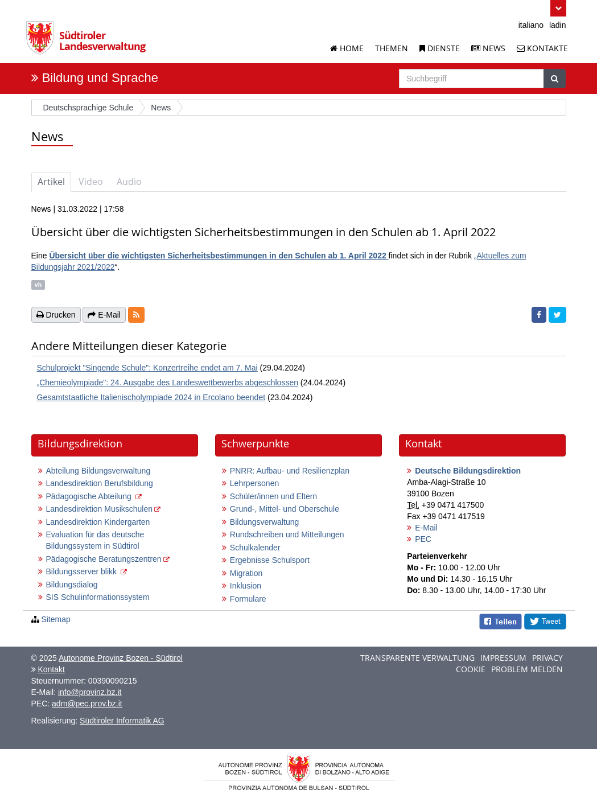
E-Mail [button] (104, 314)
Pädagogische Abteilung (90, 496)
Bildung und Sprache (100, 78)
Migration (246, 573)
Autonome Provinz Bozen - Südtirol (121, 658)
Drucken (56, 314)
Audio (129, 181)
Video (91, 181)
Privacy (547, 657)
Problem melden (527, 669)
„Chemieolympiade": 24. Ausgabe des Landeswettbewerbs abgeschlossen (167, 382)
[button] (558, 8)
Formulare (248, 598)
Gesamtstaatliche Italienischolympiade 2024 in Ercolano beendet (151, 397)
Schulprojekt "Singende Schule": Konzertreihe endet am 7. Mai (147, 367)
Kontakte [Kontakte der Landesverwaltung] (542, 48)
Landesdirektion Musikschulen (99, 508)
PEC (423, 539)
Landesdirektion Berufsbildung (99, 483)
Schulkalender (255, 547)
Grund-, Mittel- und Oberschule (284, 508)
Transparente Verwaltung (417, 657)
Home (347, 48)
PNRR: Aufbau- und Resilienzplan (289, 470)
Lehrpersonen (254, 483)
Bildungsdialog (72, 584)
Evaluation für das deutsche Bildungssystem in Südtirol (95, 540)
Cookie (470, 669)
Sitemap (55, 619)
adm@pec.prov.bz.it (87, 703)
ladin (557, 25)
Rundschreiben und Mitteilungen (287, 534)
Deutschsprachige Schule (88, 107)
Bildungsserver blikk (82, 571)
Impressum (503, 657)
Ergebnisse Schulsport (270, 560)
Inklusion (245, 585)
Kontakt (51, 669)
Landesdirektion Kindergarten (98, 521)
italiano (531, 25)
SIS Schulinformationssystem (98, 597)
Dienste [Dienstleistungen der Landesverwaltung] (439, 48)
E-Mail (426, 527)
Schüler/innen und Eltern (273, 496)
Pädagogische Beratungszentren (104, 558)
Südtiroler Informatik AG (122, 720)
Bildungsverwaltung (264, 521)
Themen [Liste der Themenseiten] (391, 48)
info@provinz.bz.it (89, 692)
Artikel (51, 181)
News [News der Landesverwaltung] (488, 48)
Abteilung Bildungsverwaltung (98, 470)
